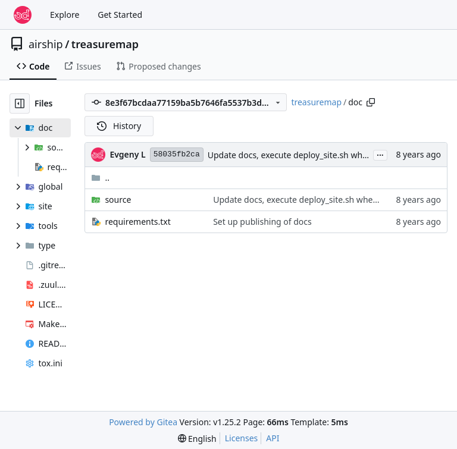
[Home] (22, 15)
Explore (64, 14)
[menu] (197, 438)
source (118, 199)
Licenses (241, 438)
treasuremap (105, 44)
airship (46, 44)
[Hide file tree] (20, 103)
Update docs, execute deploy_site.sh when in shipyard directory (331, 155)
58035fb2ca (177, 154)
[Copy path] (371, 102)
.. (100, 177)
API (272, 438)
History (119, 125)
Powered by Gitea (143, 422)
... (380, 154)
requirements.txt (137, 221)
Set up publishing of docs (262, 221)
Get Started (120, 14)
